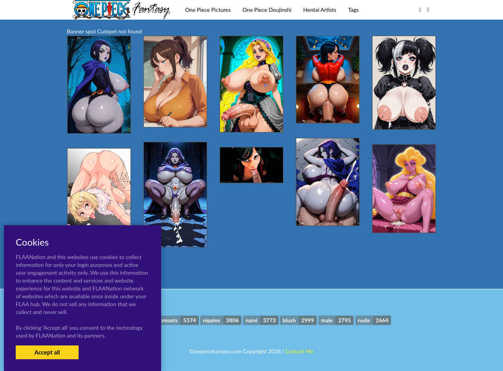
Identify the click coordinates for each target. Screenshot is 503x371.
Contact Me (299, 351)
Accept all (47, 352)
